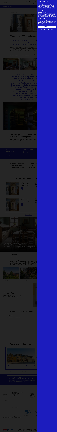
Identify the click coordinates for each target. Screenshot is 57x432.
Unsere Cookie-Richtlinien (43, 1)
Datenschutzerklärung (41, 23)
